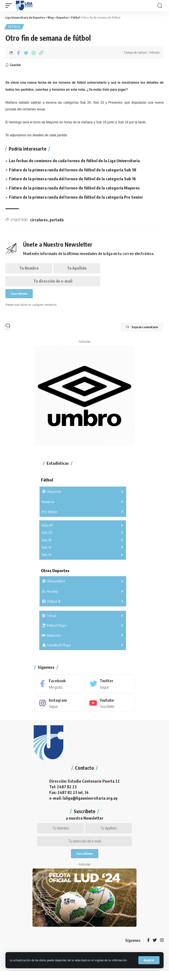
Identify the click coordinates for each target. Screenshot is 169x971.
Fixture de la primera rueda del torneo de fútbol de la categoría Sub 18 (72, 169)
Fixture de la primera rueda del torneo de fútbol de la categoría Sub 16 (72, 178)
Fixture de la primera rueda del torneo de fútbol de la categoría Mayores (74, 187)
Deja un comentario (142, 327)
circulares (39, 220)
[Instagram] (59, 703)
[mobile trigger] (10, 5)
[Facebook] (59, 683)
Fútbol (14, 26)
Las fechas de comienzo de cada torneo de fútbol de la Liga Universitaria (74, 160)
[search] (160, 6)
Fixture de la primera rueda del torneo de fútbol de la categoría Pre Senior (76, 197)
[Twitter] (110, 683)
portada (57, 220)
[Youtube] (110, 703)
